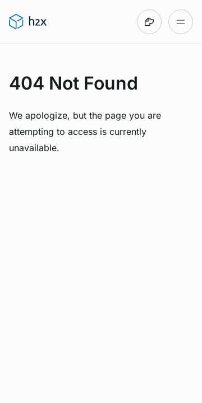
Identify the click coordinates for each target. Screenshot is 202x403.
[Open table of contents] (180, 22)
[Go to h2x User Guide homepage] (28, 22)
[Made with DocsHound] (149, 22)
